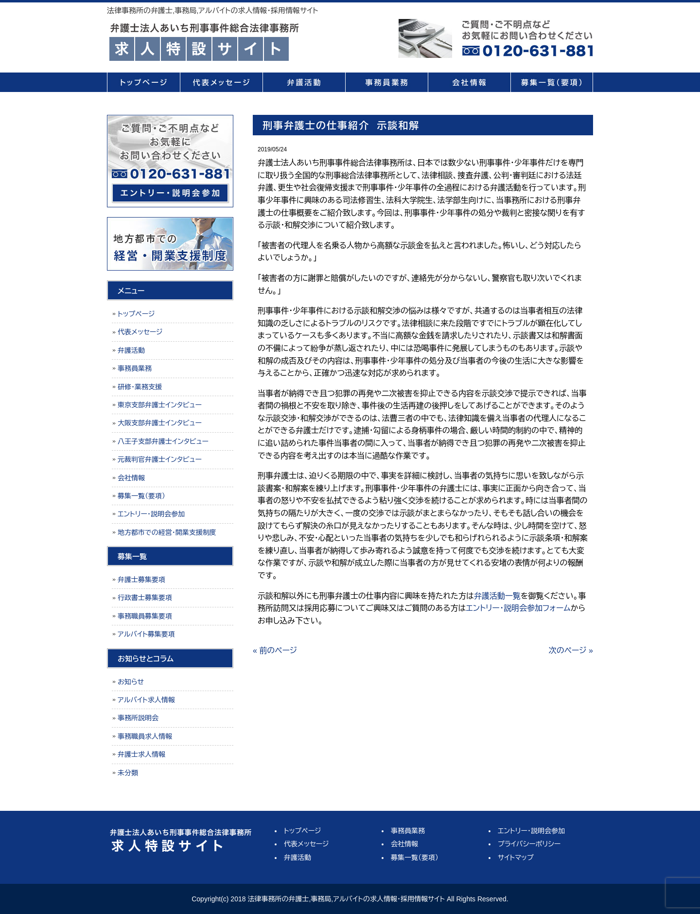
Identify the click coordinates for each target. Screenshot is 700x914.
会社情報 (469, 82)
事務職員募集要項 (145, 616)
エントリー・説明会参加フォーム (518, 608)
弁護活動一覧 (497, 596)
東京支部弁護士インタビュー (160, 405)
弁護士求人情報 (141, 754)
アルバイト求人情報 (146, 700)
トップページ (143, 82)
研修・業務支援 (140, 387)
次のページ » (571, 650)
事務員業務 (386, 82)
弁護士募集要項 (141, 580)
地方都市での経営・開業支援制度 (167, 532)
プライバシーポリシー (529, 844)
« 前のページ (275, 650)
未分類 (128, 773)
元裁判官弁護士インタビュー (160, 459)
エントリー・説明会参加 (151, 514)
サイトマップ (516, 857)
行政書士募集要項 (145, 598)
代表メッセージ (221, 82)
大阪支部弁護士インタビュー (160, 423)
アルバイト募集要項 (146, 634)
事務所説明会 (138, 718)
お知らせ (131, 682)
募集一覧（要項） (551, 82)
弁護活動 (303, 82)
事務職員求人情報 (145, 736)
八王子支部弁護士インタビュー (163, 441)
